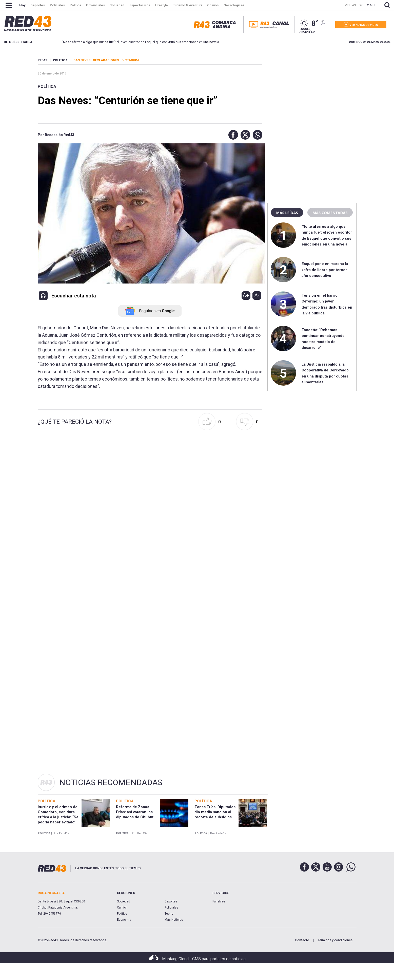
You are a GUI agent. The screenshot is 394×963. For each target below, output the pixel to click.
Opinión (122, 907)
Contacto (302, 940)
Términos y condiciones (335, 940)
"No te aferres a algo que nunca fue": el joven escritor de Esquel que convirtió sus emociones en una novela (135, 42)
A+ (246, 295)
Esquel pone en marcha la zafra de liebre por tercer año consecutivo (325, 269)
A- (257, 295)
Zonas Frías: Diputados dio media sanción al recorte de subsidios (214, 812)
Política (47, 86)
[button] (232, 135)
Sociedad (123, 901)
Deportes (171, 901)
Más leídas (287, 212)
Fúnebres (218, 901)
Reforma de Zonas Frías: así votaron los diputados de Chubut (134, 812)
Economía (124, 919)
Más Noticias (174, 919)
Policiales (171, 907)
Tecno (169, 913)
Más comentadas (329, 212)
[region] (312, 90)
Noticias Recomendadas (110, 782)
